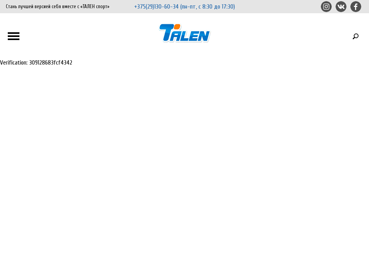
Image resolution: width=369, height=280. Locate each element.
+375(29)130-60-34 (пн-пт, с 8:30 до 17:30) (184, 6)
